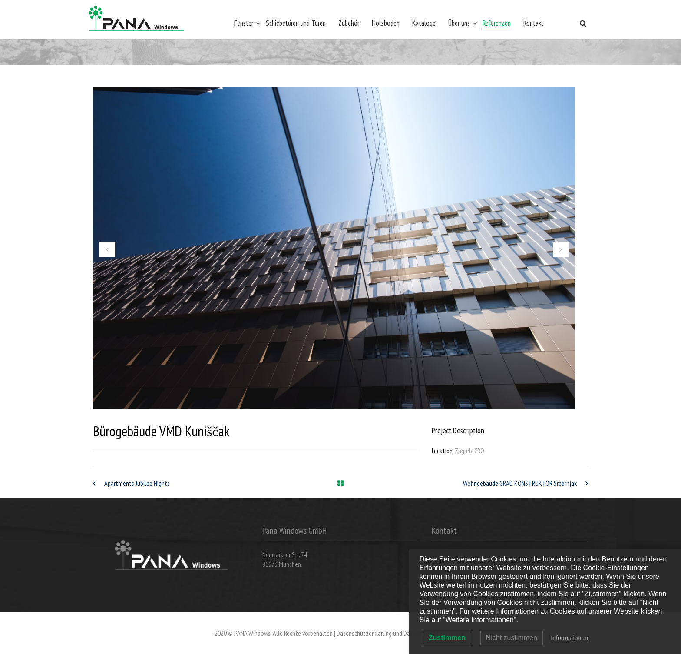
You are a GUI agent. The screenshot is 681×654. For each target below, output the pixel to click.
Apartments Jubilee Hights (137, 483)
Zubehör (348, 23)
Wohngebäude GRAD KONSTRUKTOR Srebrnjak (520, 483)
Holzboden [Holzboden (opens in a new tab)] (386, 23)
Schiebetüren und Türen (296, 23)
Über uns (459, 23)
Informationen (569, 637)
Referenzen (497, 23)
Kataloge (424, 23)
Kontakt (533, 23)
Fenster (243, 23)
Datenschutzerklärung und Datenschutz (386, 633)
